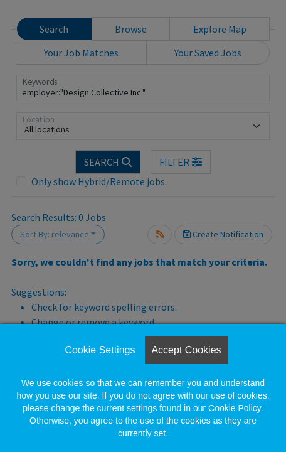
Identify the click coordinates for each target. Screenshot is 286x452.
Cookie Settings (100, 350)
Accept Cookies (186, 350)
